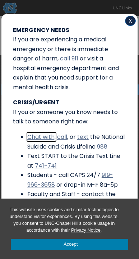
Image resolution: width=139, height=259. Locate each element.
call (62, 137)
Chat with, (41, 137)
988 (102, 146)
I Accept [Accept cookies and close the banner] (69, 244)
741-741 (46, 166)
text (83, 137)
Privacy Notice (86, 230)
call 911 (69, 58)
